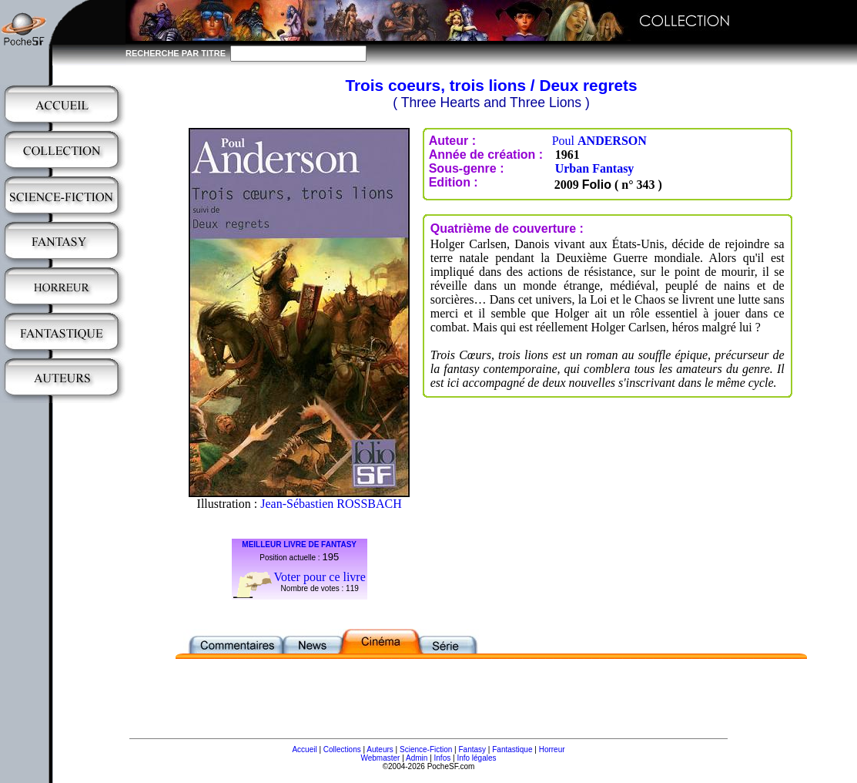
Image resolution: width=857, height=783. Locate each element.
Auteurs (380, 749)
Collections (342, 749)
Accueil (304, 749)
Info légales (476, 758)
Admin (416, 758)
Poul (599, 140)
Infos (442, 758)
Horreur (552, 749)
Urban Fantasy (594, 168)
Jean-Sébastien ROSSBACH (331, 503)
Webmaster (380, 758)
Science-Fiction (426, 749)
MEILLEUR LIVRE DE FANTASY (299, 544)
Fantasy (473, 749)
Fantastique (512, 749)
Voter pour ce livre (320, 576)
